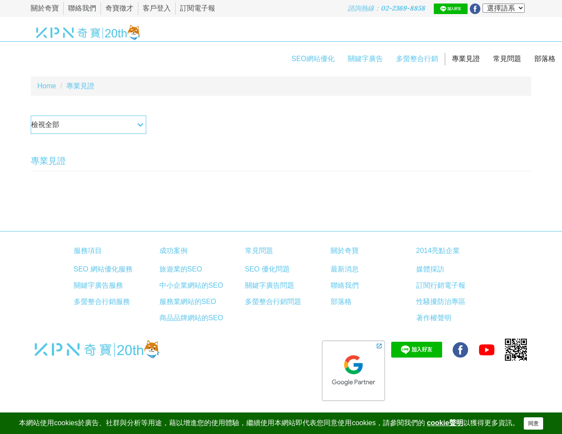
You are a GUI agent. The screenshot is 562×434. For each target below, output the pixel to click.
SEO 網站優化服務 (103, 269)
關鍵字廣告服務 (98, 285)
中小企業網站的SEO (191, 285)
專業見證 (466, 58)
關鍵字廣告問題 (269, 285)
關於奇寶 (45, 8)
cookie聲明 (445, 423)
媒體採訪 (430, 269)
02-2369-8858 (403, 8)
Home (46, 86)
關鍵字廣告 (365, 58)
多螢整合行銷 (417, 58)
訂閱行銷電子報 (440, 285)
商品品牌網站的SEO (191, 318)
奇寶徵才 (119, 8)
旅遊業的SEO (180, 269)
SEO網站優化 (313, 58)
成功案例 (173, 250)
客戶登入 (157, 8)
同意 (533, 423)
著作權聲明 (433, 318)
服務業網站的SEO (187, 301)
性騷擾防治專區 (440, 301)
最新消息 (345, 269)
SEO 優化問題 (267, 269)
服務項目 (88, 250)
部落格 (544, 58)
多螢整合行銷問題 (273, 301)
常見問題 (507, 58)
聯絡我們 (82, 8)
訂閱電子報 (197, 8)
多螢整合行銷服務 (102, 301)
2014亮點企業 (438, 250)
